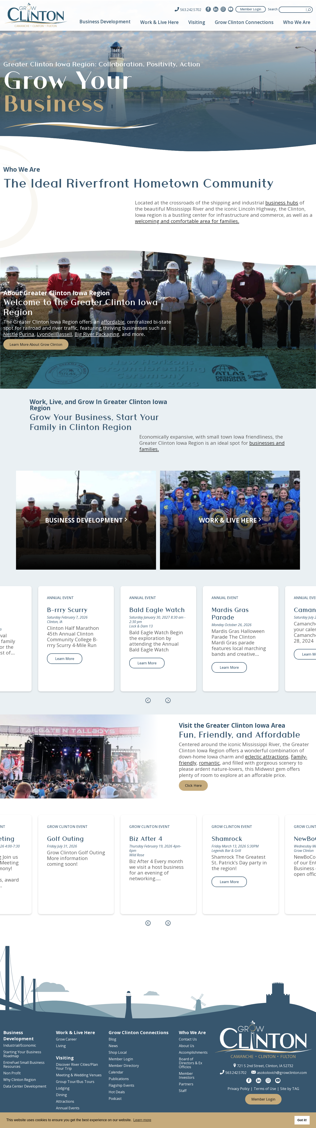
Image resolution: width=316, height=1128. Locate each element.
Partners (186, 1084)
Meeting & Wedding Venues (79, 1075)
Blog (112, 1039)
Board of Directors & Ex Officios (190, 1063)
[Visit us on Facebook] (208, 9)
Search (273, 9)
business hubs (281, 202)
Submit (309, 10)
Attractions (65, 1101)
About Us (186, 1046)
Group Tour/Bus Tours (75, 1082)
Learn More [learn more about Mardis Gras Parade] (229, 667)
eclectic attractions (266, 756)
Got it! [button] (302, 1120)
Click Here (193, 785)
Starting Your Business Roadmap (22, 1054)
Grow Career (66, 1039)
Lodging (63, 1088)
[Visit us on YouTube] (230, 9)
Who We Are (296, 22)
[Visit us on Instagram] (223, 9)
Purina (26, 333)
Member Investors (186, 1075)
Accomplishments (193, 1052)
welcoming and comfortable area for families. (187, 221)
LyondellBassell (54, 333)
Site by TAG (289, 1088)
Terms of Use (265, 1088)
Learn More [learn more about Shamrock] (229, 881)
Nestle (10, 333)
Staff (183, 1091)
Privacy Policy (239, 1088)
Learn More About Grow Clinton (35, 344)
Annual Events (67, 1108)
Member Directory (124, 1066)
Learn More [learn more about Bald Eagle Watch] (146, 663)
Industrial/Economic (19, 1045)
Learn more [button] (142, 1120)
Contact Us (188, 1039)
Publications (119, 1079)
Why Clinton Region (19, 1080)
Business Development (105, 21)
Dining (61, 1095)
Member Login (250, 9)
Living (61, 1046)
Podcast (115, 1099)
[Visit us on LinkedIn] (215, 9)
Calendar (116, 1072)
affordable (112, 321)
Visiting (196, 22)
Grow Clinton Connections (244, 22)
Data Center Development (24, 1086)
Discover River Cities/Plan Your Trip (77, 1066)
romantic (209, 762)
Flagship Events (121, 1085)
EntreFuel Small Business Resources (24, 1064)
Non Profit (12, 1073)
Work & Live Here (159, 22)
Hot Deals (117, 1092)
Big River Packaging (97, 333)
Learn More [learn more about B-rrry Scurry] (64, 658)
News (113, 1046)
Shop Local (118, 1052)
